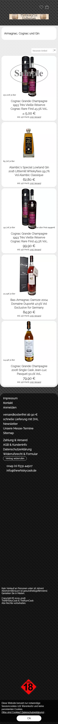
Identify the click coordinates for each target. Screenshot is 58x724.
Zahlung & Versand (15, 440)
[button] (5, 7)
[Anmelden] (36, 7)
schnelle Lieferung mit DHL (20, 419)
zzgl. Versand (35, 117)
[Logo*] (29, 12)
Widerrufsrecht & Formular (20, 454)
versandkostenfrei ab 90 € (20, 414)
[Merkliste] (41, 7)
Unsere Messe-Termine (18, 428)
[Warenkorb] (47, 7)
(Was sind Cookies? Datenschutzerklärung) (23, 712)
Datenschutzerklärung (17, 449)
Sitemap (8, 433)
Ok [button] (29, 718)
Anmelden (9, 407)
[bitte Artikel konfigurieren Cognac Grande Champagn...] (51, 115)
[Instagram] (13, 482)
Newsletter (10, 423)
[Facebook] (5, 482)
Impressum (10, 398)
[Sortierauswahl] (43, 50)
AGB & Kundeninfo (15, 444)
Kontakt (8, 403)
